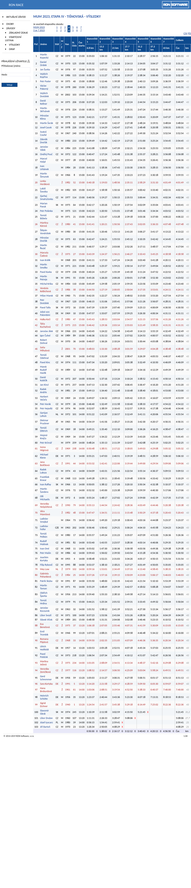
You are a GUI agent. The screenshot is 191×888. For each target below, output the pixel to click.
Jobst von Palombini (45, 313)
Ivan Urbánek (44, 168)
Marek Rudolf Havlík (43, 369)
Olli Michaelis (44, 498)
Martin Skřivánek (45, 110)
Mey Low (44, 569)
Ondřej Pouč (46, 154)
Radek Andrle (43, 391)
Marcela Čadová (44, 254)
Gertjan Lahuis (44, 414)
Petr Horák (45, 404)
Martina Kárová (44, 224)
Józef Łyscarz (46, 722)
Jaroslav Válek (44, 148)
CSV (185, 33)
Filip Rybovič (46, 564)
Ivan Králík (45, 260)
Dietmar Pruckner (44, 422)
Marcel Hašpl (43, 160)
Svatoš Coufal (43, 133)
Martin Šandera (44, 490)
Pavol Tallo (45, 307)
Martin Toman (43, 587)
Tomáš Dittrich (43, 429)
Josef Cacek (45, 127)
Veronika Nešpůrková (46, 505)
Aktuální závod (16, 16)
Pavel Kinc (45, 362)
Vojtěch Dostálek (44, 95)
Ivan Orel (44, 548)
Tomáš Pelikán (43, 535)
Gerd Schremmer (46, 678)
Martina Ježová (44, 663)
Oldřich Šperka (43, 594)
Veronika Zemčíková (45, 670)
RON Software (22, 736)
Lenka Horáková (44, 182)
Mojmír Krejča (43, 437)
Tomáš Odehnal (44, 356)
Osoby (10, 24)
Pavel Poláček (44, 655)
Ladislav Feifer (44, 528)
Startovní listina (13, 38)
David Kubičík (43, 379)
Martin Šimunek (44, 175)
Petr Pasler (45, 81)
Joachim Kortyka (44, 559)
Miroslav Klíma (44, 117)
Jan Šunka (45, 69)
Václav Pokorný (44, 87)
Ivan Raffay (45, 484)
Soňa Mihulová (44, 349)
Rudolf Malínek (44, 543)
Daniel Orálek (43, 63)
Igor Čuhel (45, 335)
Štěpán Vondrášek (45, 232)
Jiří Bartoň (45, 726)
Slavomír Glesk (44, 712)
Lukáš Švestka (43, 190)
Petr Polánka (46, 210)
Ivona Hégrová (44, 449)
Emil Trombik (44, 633)
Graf (12, 49)
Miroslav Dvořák (44, 239)
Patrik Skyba (46, 581)
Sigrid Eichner (43, 705)
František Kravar (44, 478)
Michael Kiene (44, 456)
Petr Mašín (45, 553)
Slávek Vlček (46, 619)
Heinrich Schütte (44, 697)
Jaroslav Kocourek (44, 609)
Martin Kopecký (44, 56)
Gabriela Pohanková (45, 575)
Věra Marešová (45, 513)
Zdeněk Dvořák (43, 141)
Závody (10, 28)
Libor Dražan (46, 718)
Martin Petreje (43, 278)
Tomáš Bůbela (43, 217)
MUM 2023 (39, 27)
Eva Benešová (45, 625)
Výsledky (14, 44)
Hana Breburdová (46, 690)
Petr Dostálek (44, 301)
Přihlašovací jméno (10, 65)
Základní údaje (18, 32)
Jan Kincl (44, 384)
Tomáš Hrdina (43, 602)
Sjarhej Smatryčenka (46, 197)
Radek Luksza (43, 471)
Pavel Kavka (46, 272)
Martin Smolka (43, 266)
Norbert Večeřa (44, 398)
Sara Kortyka (46, 683)
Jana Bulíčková (44, 463)
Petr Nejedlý (46, 408)
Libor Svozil (45, 615)
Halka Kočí (45, 319)
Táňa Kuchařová (45, 325)
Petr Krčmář (46, 442)
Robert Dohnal (43, 341)
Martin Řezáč (43, 247)
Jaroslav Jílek (46, 331)
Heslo (4, 74)
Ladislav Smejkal (44, 520)
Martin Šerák (46, 123)
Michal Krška (46, 283)
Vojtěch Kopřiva (44, 75)
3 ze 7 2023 (39, 30)
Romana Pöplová (44, 640)
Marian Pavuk (43, 205)
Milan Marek (46, 295)
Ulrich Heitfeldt (44, 648)
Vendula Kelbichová (45, 290)
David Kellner (43, 102)
